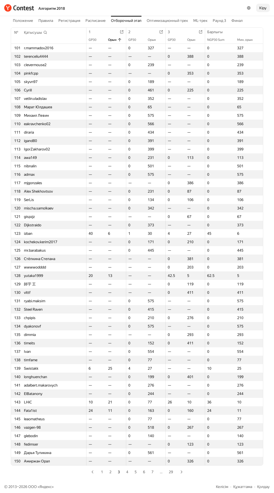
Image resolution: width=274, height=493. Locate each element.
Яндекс (45, 487)
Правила (45, 20)
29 (171, 472)
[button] (35, 32)
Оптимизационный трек (167, 20)
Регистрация (69, 20)
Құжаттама (242, 487)
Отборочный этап (126, 20)
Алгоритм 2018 (51, 8)
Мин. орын (247, 40)
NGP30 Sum (218, 40)
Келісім (222, 487)
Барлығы (217, 32)
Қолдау (263, 487)
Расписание (95, 20)
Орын (115, 40)
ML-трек (200, 20)
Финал (237, 20)
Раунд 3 (219, 20)
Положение (23, 20)
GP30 (95, 40)
